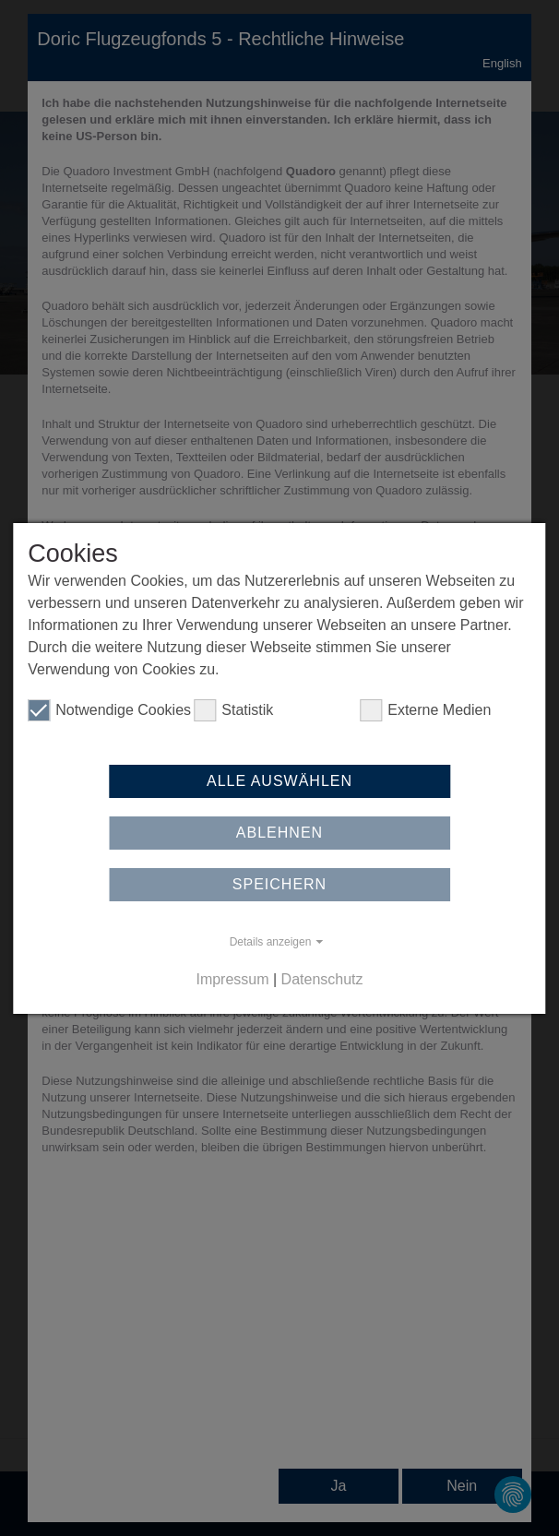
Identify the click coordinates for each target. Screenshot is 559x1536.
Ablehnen (279, 832)
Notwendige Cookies (109, 710)
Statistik (233, 710)
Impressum (232, 979)
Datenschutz (322, 979)
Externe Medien (425, 710)
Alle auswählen (279, 781)
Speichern (279, 884)
